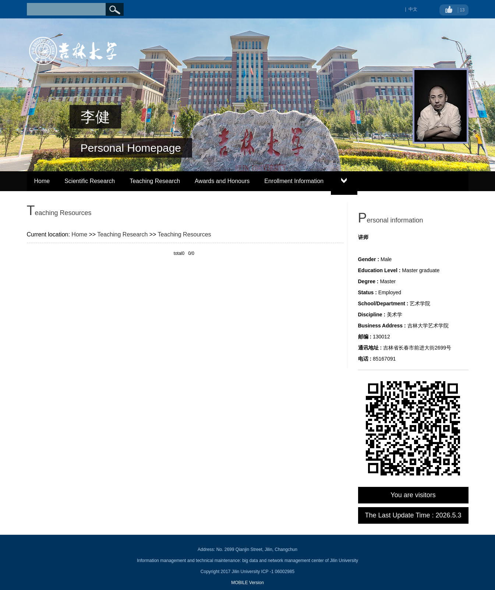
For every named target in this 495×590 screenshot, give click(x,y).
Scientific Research (89, 181)
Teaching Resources (184, 234)
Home (42, 181)
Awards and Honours (222, 181)
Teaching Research (155, 181)
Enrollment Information (293, 181)
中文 (413, 9)
